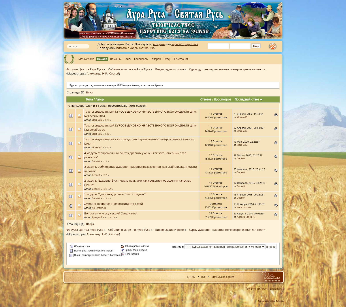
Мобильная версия (223, 276)
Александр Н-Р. (97, 73)
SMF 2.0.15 (251, 289)
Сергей (114, 73)
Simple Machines (277, 289)
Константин (99, 207)
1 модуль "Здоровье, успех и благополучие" (115, 194)
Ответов (205, 99)
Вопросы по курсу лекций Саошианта (110, 213)
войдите (159, 44)
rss (273, 46)
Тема (89, 99)
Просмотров (222, 99)
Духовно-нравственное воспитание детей (113, 204)
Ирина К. (97, 119)
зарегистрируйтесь (184, 44)
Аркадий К (98, 217)
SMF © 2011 (263, 289)
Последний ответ (249, 99)
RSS (203, 276)
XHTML (191, 276)
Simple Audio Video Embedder (271, 301)
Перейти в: (178, 246)
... (109, 189)
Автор (100, 99)
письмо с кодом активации (135, 48)
